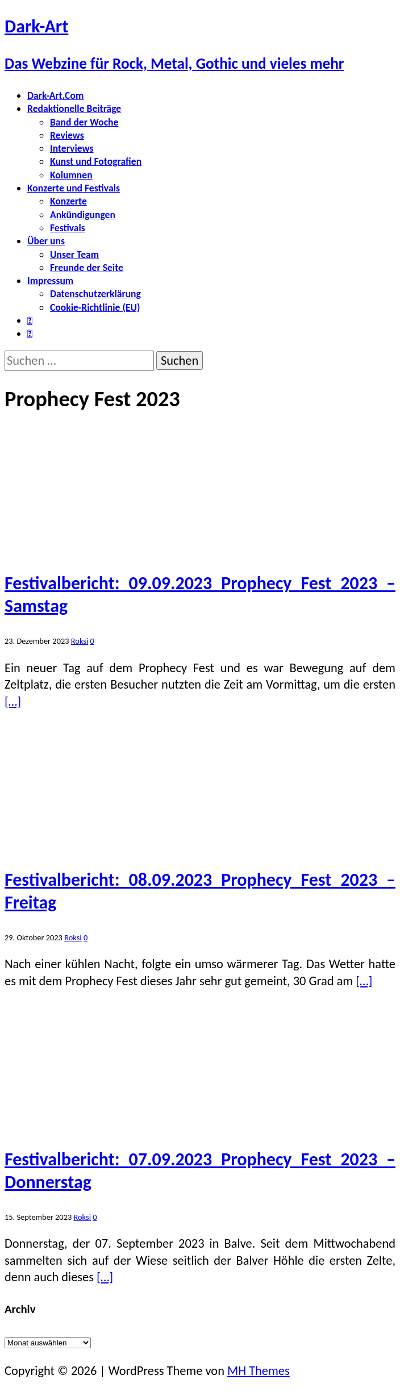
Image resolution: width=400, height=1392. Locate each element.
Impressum (50, 280)
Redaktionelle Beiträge (74, 108)
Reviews (67, 135)
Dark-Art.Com (55, 95)
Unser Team (74, 254)
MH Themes (258, 1370)
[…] (13, 701)
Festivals (67, 228)
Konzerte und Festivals (73, 188)
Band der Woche (84, 122)
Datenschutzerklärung (95, 293)
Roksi (79, 641)
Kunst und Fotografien (95, 161)
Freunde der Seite (86, 267)
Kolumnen (71, 175)
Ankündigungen (82, 215)
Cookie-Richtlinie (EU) (95, 307)
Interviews (72, 148)
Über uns (46, 241)
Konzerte (68, 201)
